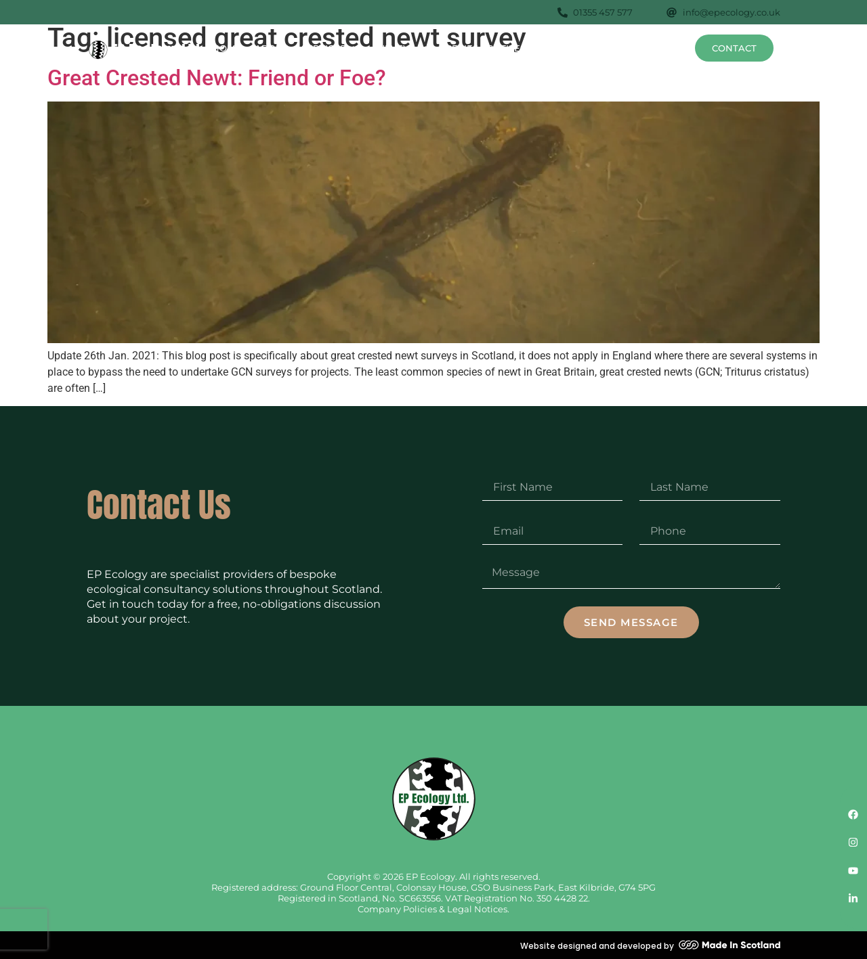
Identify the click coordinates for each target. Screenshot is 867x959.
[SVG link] (146, 50)
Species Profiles (489, 48)
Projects (575, 48)
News (666, 48)
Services (329, 48)
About (271, 48)
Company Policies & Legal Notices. (433, 909)
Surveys (400, 48)
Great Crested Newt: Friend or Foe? (216, 78)
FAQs (626, 48)
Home (226, 48)
